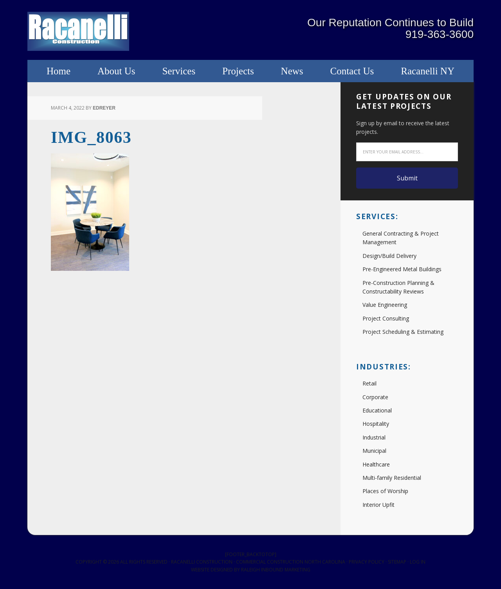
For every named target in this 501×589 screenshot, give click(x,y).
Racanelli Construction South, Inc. (78, 31)
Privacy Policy (366, 561)
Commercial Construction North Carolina (290, 561)
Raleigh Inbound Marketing (275, 569)
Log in (417, 561)
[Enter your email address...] (407, 151)
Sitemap (397, 561)
